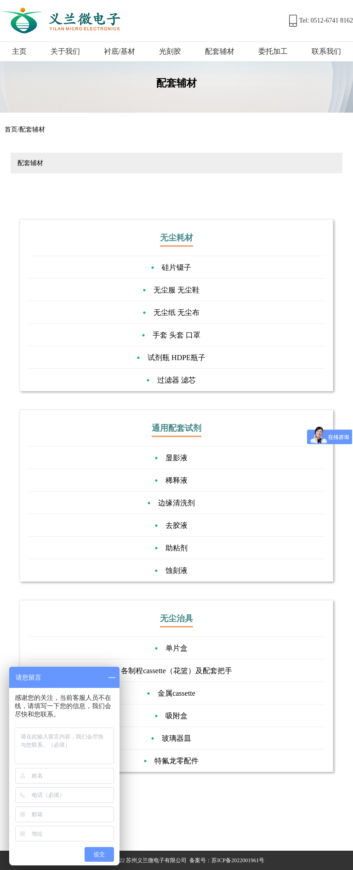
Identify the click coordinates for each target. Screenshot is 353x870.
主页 (19, 51)
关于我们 (65, 51)
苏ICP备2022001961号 (237, 860)
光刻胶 (170, 51)
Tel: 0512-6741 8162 (326, 20)
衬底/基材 (119, 51)
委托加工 (273, 51)
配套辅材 (219, 51)
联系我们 (326, 51)
